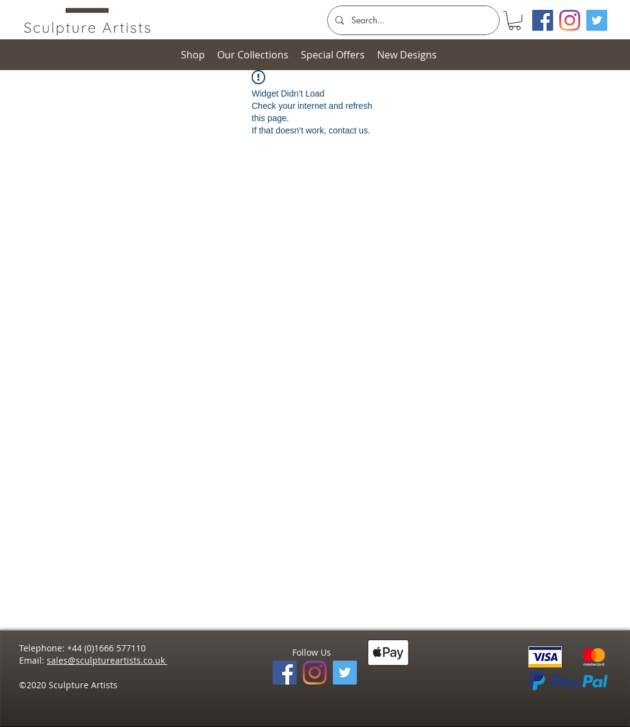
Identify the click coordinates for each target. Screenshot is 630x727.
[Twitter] (596, 20)
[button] (514, 20)
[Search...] (412, 20)
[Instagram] (569, 20)
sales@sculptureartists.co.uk (107, 660)
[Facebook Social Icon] (542, 20)
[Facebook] (285, 673)
